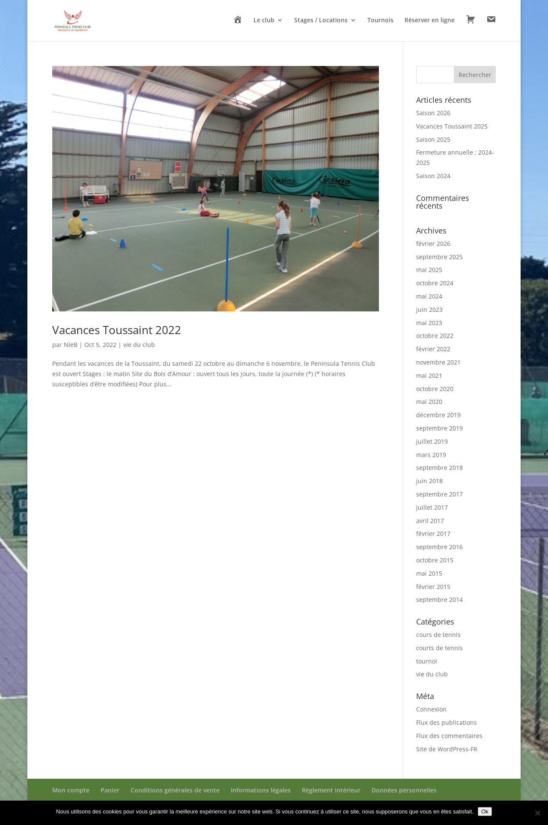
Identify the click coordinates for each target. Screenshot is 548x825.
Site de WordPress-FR (446, 749)
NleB (70, 345)
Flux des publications (446, 722)
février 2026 (433, 243)
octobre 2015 (434, 560)
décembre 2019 (438, 415)
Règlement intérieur (331, 790)
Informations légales (261, 790)
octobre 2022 (434, 336)
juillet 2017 (432, 507)
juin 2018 (429, 481)
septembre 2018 (439, 467)
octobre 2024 (434, 283)
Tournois (380, 20)
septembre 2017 (439, 494)
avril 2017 (430, 521)
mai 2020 (429, 402)
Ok (484, 811)
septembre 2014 (439, 599)
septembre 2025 (439, 257)
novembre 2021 (438, 362)
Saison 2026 (433, 113)
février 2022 (433, 349)
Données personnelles (404, 790)
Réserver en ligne (430, 20)
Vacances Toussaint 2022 (116, 330)
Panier (110, 790)
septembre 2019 (439, 428)
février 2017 (433, 533)
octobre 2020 (434, 389)
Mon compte (70, 790)
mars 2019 (431, 455)
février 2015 (433, 587)
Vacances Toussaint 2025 (452, 126)
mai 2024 (429, 296)
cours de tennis (438, 635)
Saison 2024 (433, 176)
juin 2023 (429, 309)
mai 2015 (429, 573)
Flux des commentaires (449, 736)
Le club (263, 20)
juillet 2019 (432, 441)
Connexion (431, 709)
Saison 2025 (433, 139)
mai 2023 (429, 323)
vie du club (139, 345)
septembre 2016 (439, 547)
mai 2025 (429, 270)
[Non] (537, 813)
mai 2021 (429, 375)
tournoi (426, 661)
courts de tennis (439, 648)
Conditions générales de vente (175, 790)
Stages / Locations (321, 20)
